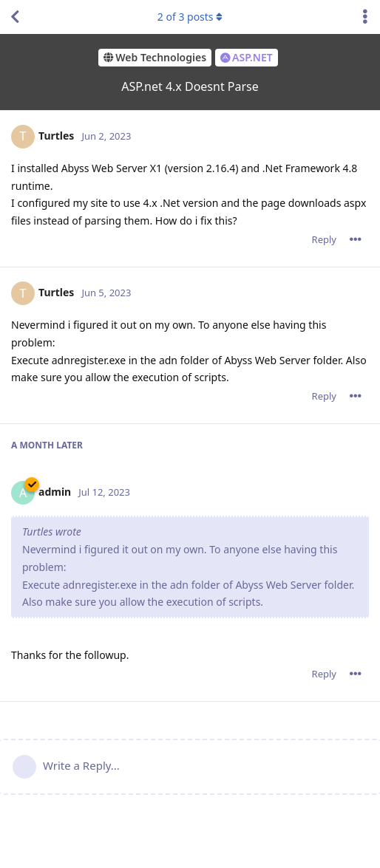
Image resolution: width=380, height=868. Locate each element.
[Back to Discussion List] (15, 17)
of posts (190, 17)
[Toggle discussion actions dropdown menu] (365, 17)
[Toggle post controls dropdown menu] (355, 239)
